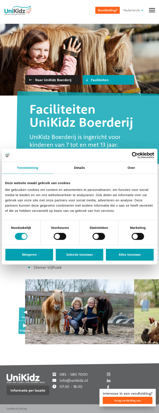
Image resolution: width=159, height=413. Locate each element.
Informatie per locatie (27, 390)
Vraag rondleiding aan (127, 400)
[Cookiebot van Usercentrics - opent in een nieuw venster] (135, 155)
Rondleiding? (107, 10)
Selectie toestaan (79, 254)
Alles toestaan (130, 254)
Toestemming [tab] (27, 168)
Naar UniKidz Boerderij (50, 80)
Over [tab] (131, 168)
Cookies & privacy (17, 408)
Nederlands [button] (131, 10)
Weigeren (29, 254)
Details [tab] (79, 168)
